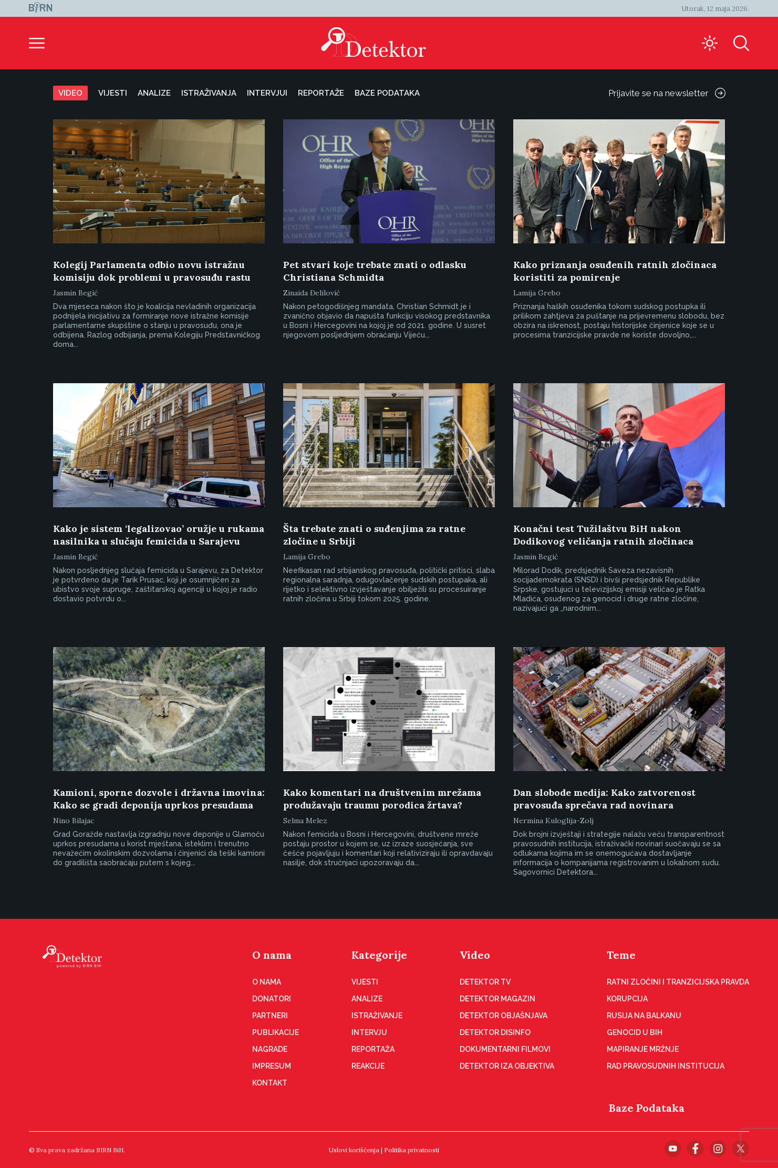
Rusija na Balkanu (644, 1015)
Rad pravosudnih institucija (665, 1066)
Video (70, 93)
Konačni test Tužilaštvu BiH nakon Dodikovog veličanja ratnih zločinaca (603, 534)
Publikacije (275, 1032)
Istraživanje (376, 1015)
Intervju (369, 1032)
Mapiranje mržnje (643, 1049)
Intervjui (267, 93)
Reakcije (368, 1066)
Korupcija (627, 999)
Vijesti (112, 93)
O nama (272, 954)
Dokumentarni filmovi (505, 1049)
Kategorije (379, 954)
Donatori (271, 999)
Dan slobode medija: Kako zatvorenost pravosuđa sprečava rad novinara (604, 798)
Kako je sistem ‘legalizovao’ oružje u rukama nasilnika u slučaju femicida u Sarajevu (158, 534)
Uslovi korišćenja (354, 1150)
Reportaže (321, 93)
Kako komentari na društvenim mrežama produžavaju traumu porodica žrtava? (382, 798)
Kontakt (269, 1083)
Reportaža (373, 1049)
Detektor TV (485, 982)
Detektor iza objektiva (507, 1066)
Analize (154, 93)
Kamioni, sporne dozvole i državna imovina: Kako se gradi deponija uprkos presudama (159, 798)
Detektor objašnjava (503, 1015)
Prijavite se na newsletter (666, 93)
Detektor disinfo (495, 1032)
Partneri (270, 1015)
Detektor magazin (497, 999)
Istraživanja (208, 93)
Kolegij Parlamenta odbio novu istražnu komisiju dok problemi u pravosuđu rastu (152, 271)
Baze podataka (387, 93)
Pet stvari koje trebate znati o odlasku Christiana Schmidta (374, 271)
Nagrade (269, 1049)
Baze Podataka (646, 1107)
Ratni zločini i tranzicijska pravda (678, 982)
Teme (621, 954)
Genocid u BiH (634, 1032)
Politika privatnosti (411, 1150)
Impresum (271, 1066)
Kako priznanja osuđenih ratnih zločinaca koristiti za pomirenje (615, 271)
